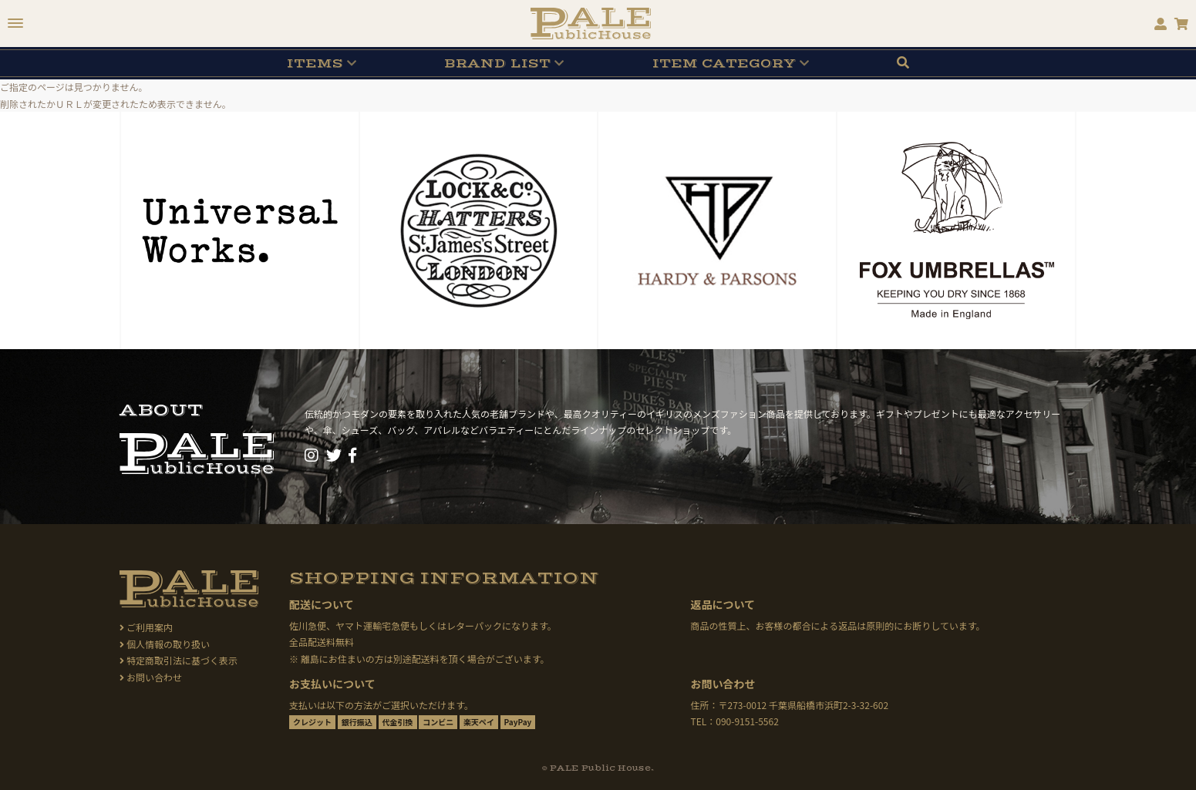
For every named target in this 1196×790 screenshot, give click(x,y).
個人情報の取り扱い (165, 643)
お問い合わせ (151, 677)
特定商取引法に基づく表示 (179, 660)
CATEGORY (724, 63)
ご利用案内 (146, 627)
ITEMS (315, 63)
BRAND (497, 63)
